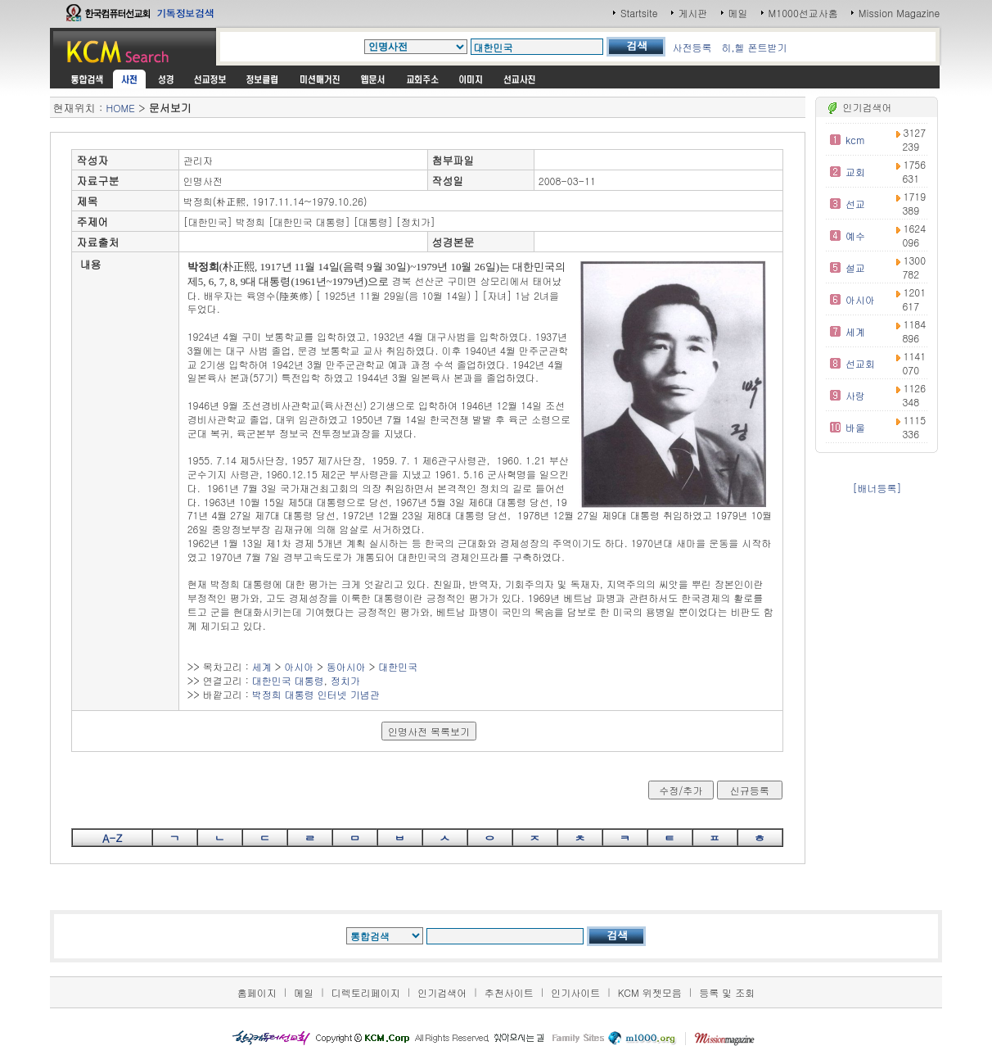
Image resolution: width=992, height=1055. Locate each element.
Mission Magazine (899, 13)
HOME (120, 108)
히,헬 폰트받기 (754, 47)
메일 (738, 13)
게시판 (693, 13)
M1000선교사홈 (803, 13)
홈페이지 (257, 992)
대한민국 (397, 666)
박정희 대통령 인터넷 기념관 (316, 694)
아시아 (298, 666)
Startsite (639, 13)
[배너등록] (876, 488)
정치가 (345, 680)
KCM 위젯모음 (650, 992)
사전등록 (691, 47)
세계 (262, 666)
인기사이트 (575, 992)
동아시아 (346, 666)
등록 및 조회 (727, 992)
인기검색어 (442, 992)
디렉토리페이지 (365, 992)
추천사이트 (509, 992)
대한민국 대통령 (288, 680)
